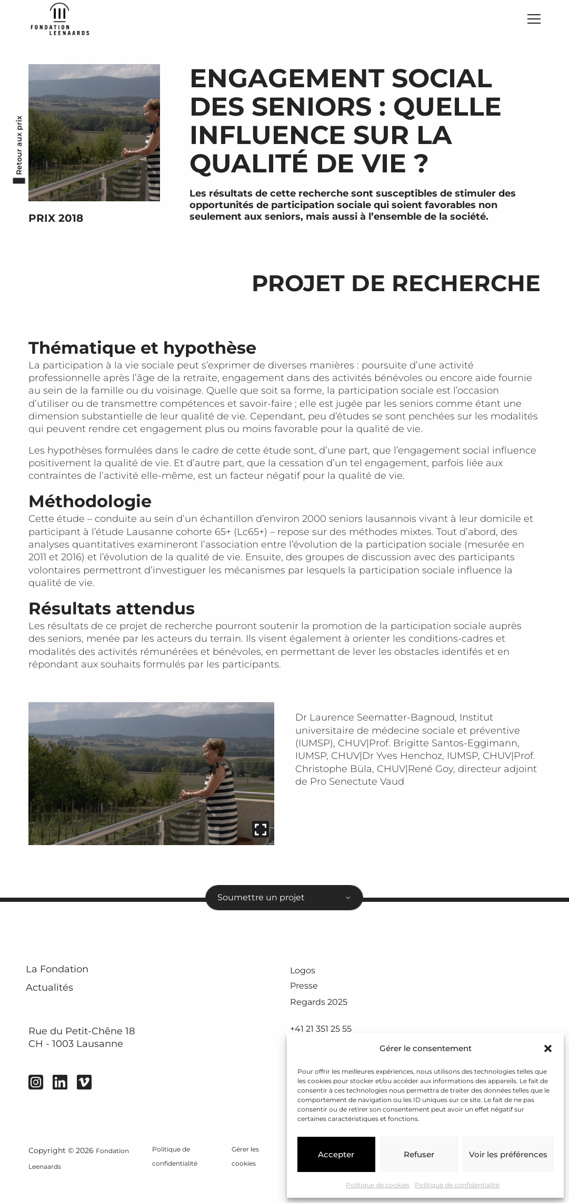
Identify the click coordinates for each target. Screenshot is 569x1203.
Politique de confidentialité (457, 1185)
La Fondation (69, 983)
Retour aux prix (16, 153)
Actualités (60, 1009)
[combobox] (284, 906)
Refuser (419, 1154)
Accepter (336, 1154)
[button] (548, 1048)
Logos (305, 983)
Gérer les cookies (245, 1180)
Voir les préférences (508, 1154)
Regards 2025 (323, 1017)
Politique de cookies (378, 1185)
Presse (306, 1000)
